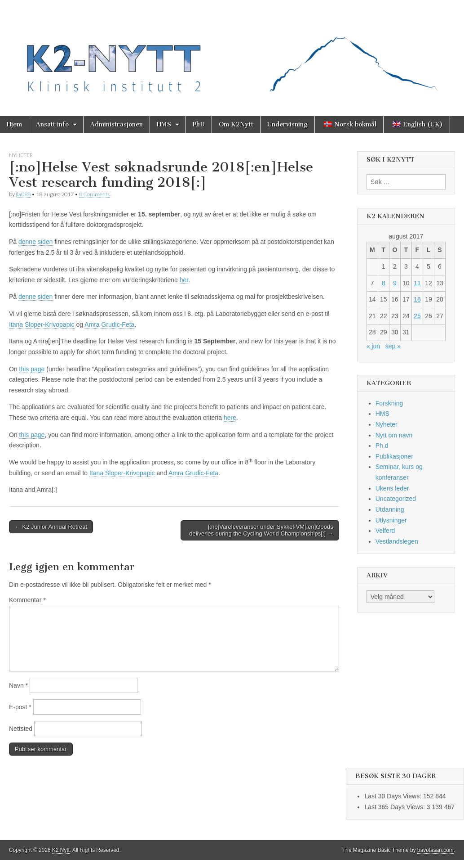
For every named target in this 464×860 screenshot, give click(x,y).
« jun (373, 346)
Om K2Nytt (236, 124)
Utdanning (390, 509)
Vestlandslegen (397, 541)
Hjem (14, 124)
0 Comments (94, 194)
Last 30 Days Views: (393, 796)
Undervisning (287, 124)
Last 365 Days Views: (395, 806)
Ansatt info (52, 124)
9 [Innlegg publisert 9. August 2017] (395, 283)
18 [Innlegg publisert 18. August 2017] (417, 299)
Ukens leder (392, 488)
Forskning (389, 403)
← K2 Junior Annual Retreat (51, 526)
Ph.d (382, 445)
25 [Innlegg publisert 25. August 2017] (417, 316)
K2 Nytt (61, 850)
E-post (20, 707)
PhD (199, 124)
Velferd (385, 530)
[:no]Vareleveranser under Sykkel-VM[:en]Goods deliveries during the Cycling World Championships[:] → (261, 530)
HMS (164, 124)
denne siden (35, 241)
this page (32, 369)
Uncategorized (396, 498)
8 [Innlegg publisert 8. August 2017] (383, 283)
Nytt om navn (394, 435)
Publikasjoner (394, 456)
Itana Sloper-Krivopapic (42, 324)
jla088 (23, 194)
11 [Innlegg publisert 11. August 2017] (417, 283)
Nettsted (20, 728)
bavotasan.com (435, 850)
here (230, 417)
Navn (18, 685)
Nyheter (21, 155)
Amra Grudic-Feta (109, 324)
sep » (393, 346)
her (184, 280)
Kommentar (27, 599)
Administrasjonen (116, 124)
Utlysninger (391, 520)
